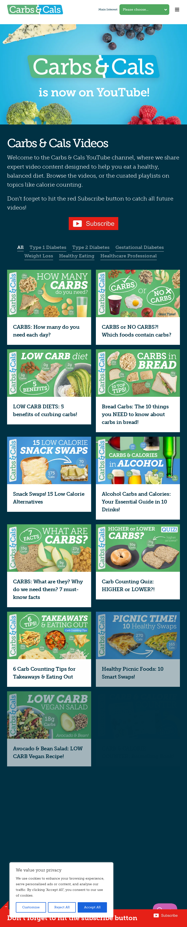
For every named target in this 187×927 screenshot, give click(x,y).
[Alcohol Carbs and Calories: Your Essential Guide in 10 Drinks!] (138, 439)
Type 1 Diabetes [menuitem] (48, 247)
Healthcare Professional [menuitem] (128, 256)
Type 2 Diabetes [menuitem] (91, 247)
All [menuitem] (20, 247)
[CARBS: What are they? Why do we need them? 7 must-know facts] (49, 527)
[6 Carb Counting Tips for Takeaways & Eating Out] (49, 614)
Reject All (62, 907)
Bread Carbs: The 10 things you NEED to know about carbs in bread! (135, 414)
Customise (31, 907)
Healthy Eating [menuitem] (76, 256)
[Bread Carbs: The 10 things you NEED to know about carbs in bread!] (138, 352)
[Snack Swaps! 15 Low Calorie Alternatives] (49, 439)
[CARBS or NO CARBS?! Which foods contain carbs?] (138, 272)
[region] (61, 890)
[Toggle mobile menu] (177, 9)
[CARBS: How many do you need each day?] (49, 272)
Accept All (92, 907)
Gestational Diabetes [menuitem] (139, 247)
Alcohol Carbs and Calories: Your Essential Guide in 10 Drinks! (136, 502)
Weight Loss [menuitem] (38, 256)
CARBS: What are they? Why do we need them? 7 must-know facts (48, 589)
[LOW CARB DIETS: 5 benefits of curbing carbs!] (49, 352)
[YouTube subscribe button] (93, 219)
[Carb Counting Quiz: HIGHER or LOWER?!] (138, 527)
